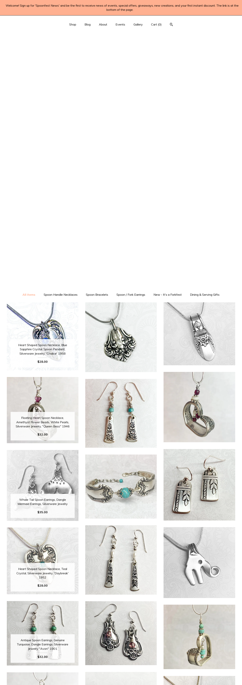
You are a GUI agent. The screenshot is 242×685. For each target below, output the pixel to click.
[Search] (171, 25)
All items (28, 54)
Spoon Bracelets (97, 54)
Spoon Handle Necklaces (61, 54)
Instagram (121, 653)
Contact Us (42, 677)
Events (120, 24)
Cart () (156, 24)
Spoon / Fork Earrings (130, 54)
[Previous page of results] (98, 584)
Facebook (121, 640)
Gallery (138, 24)
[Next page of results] (144, 584)
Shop (72, 24)
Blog (88, 24)
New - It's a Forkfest (168, 54)
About (103, 24)
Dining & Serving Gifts (205, 54)
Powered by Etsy (199, 653)
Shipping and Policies (42, 671)
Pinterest (121, 647)
